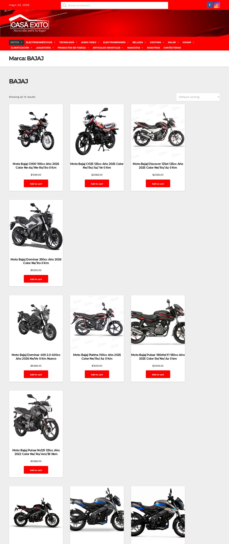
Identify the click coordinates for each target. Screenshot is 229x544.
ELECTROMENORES (116, 42)
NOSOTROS (153, 47)
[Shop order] (198, 97)
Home (129, 527)
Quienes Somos (181, 535)
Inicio (135, 535)
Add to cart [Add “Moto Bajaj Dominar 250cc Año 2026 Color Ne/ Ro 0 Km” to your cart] (196, 176)
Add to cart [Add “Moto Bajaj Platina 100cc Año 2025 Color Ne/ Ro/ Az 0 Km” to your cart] (87, 268)
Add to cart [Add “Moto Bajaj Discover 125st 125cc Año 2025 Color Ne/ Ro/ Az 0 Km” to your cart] (141, 176)
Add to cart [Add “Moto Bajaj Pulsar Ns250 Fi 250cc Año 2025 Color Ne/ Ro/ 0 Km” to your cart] (32, 451)
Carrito (154, 527)
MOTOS (16, 42)
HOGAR (188, 42)
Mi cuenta (146, 535)
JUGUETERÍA (45, 47)
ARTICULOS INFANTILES (108, 47)
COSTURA (157, 42)
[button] (218, 43)
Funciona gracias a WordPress (26, 527)
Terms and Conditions (205, 535)
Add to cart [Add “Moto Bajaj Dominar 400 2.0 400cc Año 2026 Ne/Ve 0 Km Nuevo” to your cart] (32, 271)
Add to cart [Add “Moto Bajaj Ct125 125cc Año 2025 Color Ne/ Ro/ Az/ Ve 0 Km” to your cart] (87, 176)
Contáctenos (168, 527)
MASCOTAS (135, 47)
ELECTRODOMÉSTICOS (41, 42)
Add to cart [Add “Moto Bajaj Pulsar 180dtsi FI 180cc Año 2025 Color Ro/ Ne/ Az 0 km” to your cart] (141, 271)
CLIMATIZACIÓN (21, 47)
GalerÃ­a (203, 527)
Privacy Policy (161, 535)
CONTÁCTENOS (172, 47)
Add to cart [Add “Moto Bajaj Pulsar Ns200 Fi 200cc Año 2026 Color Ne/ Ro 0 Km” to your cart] (196, 363)
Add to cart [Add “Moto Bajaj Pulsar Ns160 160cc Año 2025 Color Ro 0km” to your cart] (32, 359)
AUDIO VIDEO (90, 42)
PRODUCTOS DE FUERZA (73, 47)
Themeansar (73, 527)
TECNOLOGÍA (68, 42)
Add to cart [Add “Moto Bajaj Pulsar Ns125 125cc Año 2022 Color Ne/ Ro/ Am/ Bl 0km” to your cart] (196, 271)
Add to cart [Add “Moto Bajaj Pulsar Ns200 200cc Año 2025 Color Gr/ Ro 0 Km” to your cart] (87, 359)
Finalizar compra (187, 527)
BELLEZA (139, 42)
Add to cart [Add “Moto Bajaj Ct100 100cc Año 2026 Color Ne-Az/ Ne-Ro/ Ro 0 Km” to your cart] (32, 180)
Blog (137, 527)
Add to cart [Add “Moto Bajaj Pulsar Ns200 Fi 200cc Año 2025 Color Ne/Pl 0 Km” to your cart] (141, 363)
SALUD (173, 42)
